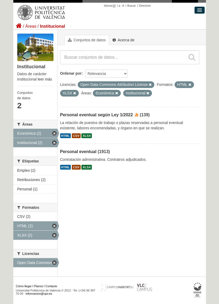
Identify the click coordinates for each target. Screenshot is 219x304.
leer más (45, 79)
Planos (38, 286)
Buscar (131, 5)
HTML (65, 136)
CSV (76, 136)
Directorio (145, 5)
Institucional (52, 26)
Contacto (51, 286)
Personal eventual (78, 151)
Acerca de (123, 40)
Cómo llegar (24, 286)
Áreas (30, 26)
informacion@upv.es (39, 293)
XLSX (86, 136)
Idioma (110, 5)
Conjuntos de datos (87, 40)
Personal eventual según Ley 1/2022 (96, 115)
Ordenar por (71, 73)
